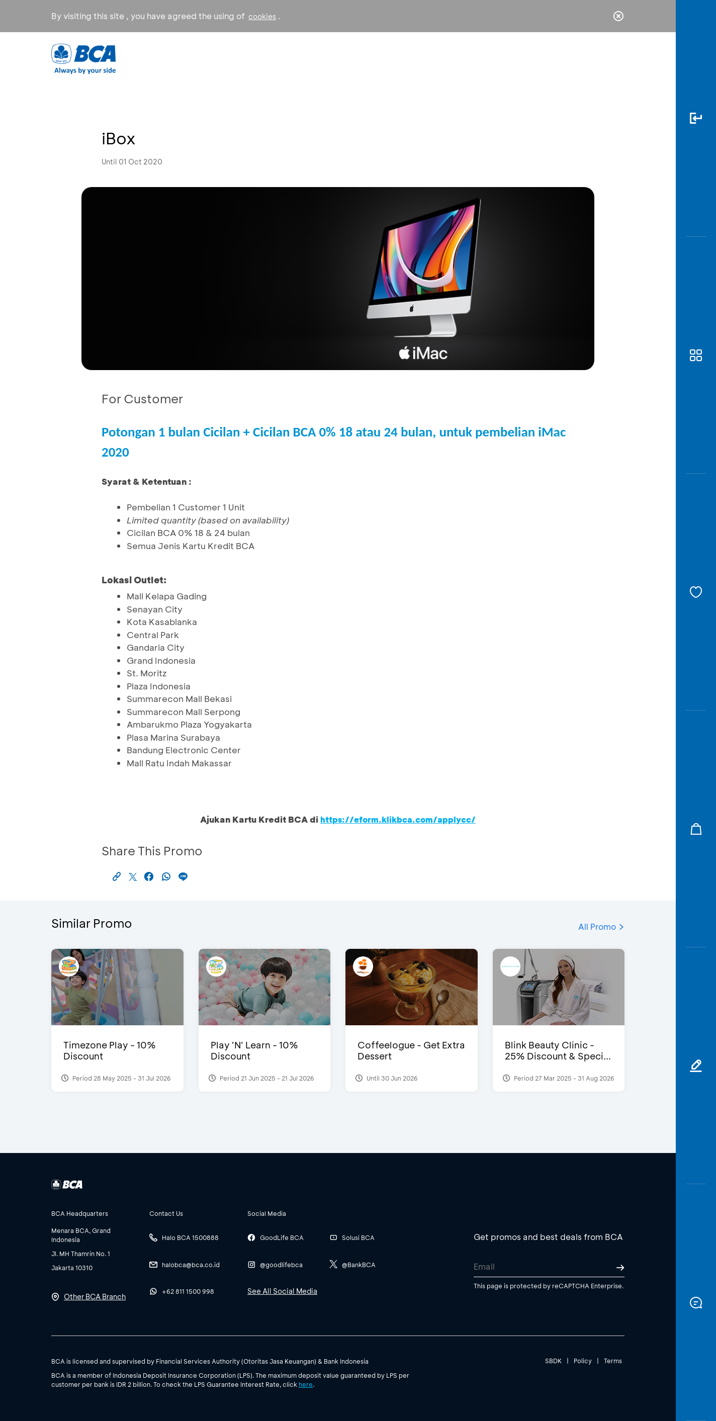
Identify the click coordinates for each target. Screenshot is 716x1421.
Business (324, 58)
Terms (613, 1361)
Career (463, 58)
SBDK (553, 1361)
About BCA (395, 58)
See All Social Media (282, 1291)
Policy (583, 1361)
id (598, 59)
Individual (257, 58)
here (306, 1384)
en (615, 59)
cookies (262, 16)
